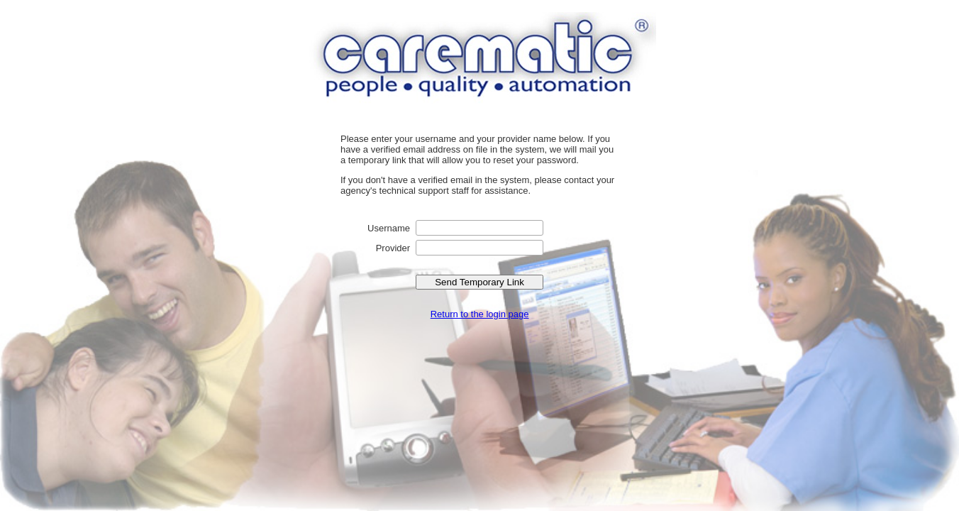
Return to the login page (480, 314)
